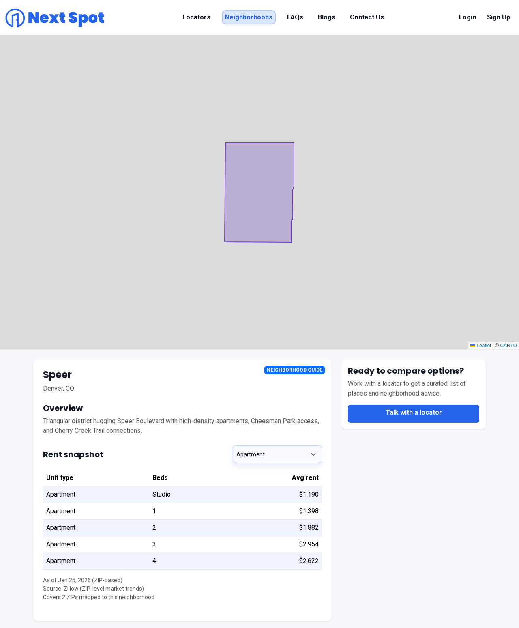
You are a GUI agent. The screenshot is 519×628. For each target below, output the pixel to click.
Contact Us (367, 17)
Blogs (326, 17)
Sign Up (498, 17)
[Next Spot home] (55, 17)
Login (467, 17)
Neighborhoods (248, 17)
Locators (196, 17)
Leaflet (480, 345)
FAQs (295, 17)
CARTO (508, 345)
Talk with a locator (414, 412)
